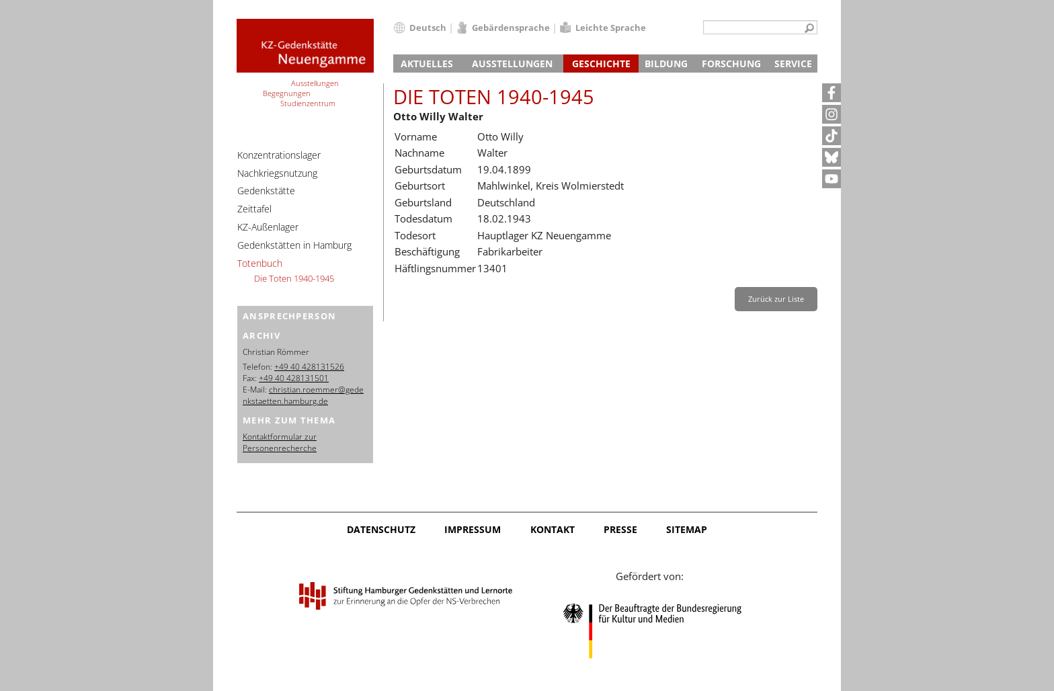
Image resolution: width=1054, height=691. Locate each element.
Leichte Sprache (610, 28)
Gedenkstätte (266, 190)
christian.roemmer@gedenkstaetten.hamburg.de (303, 395)
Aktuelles (427, 63)
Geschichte (601, 63)
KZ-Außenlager (267, 226)
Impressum (472, 529)
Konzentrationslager (279, 155)
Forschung (731, 63)
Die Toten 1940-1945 (294, 278)
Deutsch (427, 28)
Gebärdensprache (511, 28)
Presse (620, 529)
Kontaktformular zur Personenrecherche (280, 442)
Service (793, 63)
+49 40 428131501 (294, 378)
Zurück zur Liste (776, 299)
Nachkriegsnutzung (277, 173)
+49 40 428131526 (309, 366)
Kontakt (552, 529)
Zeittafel (254, 208)
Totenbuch (259, 263)
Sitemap (686, 529)
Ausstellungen (512, 63)
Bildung (666, 63)
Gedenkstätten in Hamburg (294, 245)
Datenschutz (381, 529)
